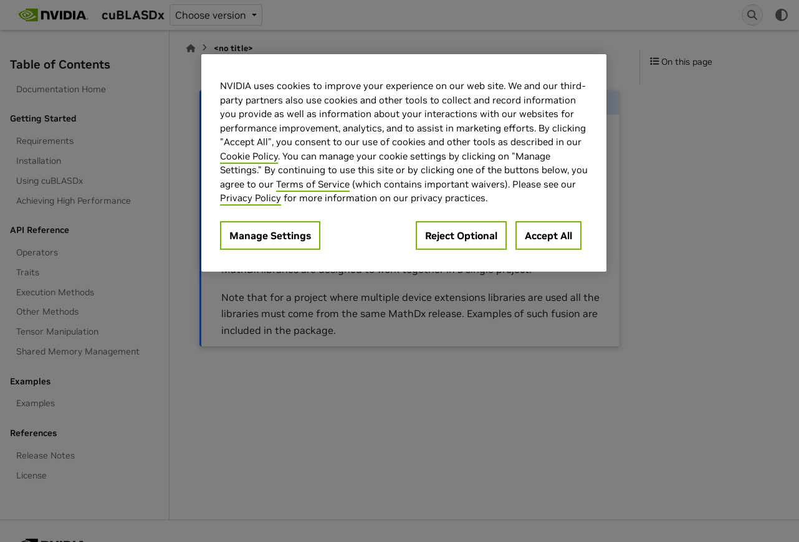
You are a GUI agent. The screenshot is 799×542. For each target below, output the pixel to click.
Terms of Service (313, 184)
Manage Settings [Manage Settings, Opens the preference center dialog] (270, 235)
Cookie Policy (249, 156)
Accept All (548, 235)
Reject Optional (461, 235)
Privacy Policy (250, 198)
